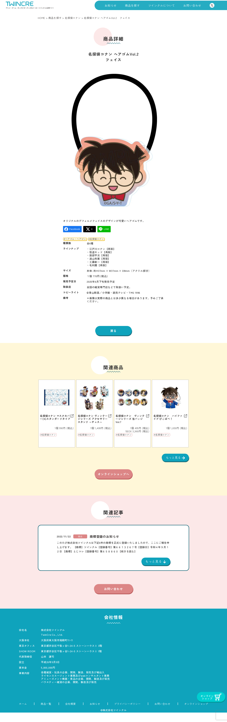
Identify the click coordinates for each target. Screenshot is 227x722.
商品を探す (132, 5)
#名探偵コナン (96, 239)
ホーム (23, 713)
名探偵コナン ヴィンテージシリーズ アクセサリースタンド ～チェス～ (93, 419)
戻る (113, 331)
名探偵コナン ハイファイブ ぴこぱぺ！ (168, 418)
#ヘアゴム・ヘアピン (75, 239)
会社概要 (70, 713)
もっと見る (173, 458)
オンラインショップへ (113, 479)
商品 (80, 545)
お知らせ (110, 5)
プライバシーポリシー (127, 713)
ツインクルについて (161, 5)
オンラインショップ (196, 713)
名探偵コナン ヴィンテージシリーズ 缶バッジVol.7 (130, 419)
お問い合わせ (192, 5)
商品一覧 (46, 713)
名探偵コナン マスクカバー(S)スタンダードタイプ (55, 418)
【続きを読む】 (127, 560)
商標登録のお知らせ (104, 545)
